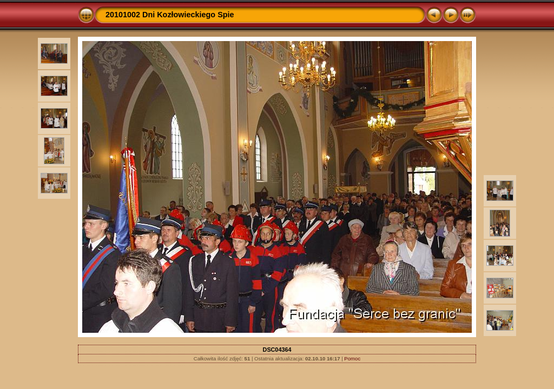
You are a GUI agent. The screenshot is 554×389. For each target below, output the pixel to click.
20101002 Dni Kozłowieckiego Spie (169, 14)
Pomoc (352, 358)
